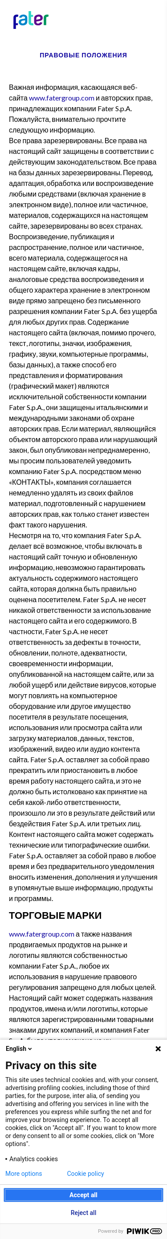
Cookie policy (85, 1173)
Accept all (83, 1195)
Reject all (83, 1212)
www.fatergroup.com (61, 97)
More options (23, 1173)
